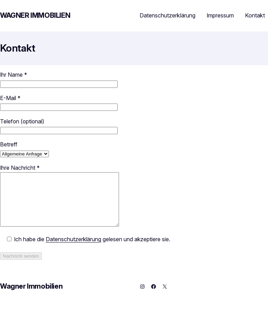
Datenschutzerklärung (167, 15)
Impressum (220, 15)
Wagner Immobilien (35, 15)
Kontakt (255, 15)
